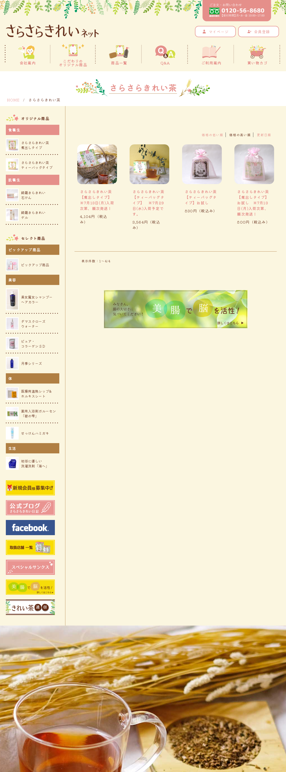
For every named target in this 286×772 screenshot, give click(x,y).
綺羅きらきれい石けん (26, 195)
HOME (13, 100)
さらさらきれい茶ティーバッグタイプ (29, 164)
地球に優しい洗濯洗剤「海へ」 (27, 463)
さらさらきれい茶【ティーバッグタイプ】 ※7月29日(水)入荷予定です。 (148, 203)
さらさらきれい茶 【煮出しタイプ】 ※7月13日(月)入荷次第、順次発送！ (96, 203)
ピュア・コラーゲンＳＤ (26, 343)
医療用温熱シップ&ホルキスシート (29, 393)
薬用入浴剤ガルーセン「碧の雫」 (31, 413)
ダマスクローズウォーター (26, 323)
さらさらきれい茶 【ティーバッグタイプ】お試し (201, 197)
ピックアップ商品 (27, 264)
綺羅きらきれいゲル (26, 214)
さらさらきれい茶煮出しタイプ (27, 145)
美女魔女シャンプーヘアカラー (29, 299)
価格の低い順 (212, 134)
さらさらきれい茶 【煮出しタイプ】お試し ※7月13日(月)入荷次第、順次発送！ (253, 203)
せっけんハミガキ (27, 433)
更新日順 (264, 134)
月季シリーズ (24, 363)
